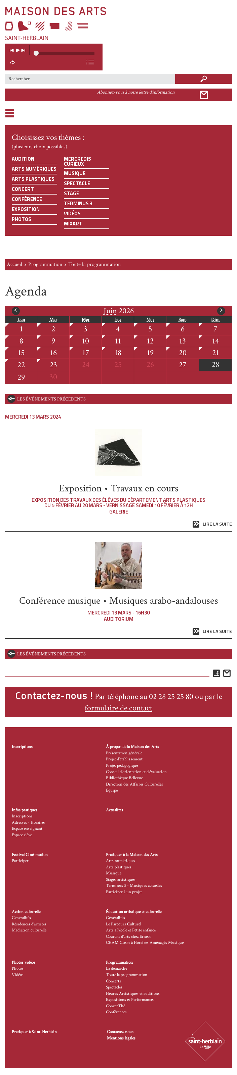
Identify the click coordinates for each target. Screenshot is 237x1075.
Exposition (26, 209)
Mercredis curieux (77, 161)
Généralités (21, 918)
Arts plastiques (33, 178)
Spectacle (77, 183)
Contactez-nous (120, 1032)
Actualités (114, 810)
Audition (23, 158)
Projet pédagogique (122, 765)
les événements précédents (51, 399)
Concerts (113, 981)
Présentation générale (124, 753)
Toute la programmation (126, 975)
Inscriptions (22, 747)
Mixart (73, 223)
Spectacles (114, 987)
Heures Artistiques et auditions (133, 994)
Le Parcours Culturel (123, 924)
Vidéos (72, 213)
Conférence (27, 199)
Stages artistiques (120, 879)
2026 (119, 311)
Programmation (45, 264)
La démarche (116, 968)
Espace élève (22, 835)
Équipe (112, 790)
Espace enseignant (27, 828)
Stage (71, 193)
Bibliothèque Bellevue (124, 778)
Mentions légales (121, 1038)
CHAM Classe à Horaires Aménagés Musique (145, 943)
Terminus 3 (78, 203)
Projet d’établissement (124, 759)
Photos (21, 219)
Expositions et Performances (130, 1000)
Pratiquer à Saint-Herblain (34, 1032)
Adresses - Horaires (28, 822)
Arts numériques (34, 168)
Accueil (14, 264)
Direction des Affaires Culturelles (134, 784)
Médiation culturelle (29, 930)
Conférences (116, 1012)
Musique (74, 173)
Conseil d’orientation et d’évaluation (136, 772)
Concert (23, 189)
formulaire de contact (118, 708)
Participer (20, 861)
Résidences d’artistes (29, 924)
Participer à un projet (124, 892)
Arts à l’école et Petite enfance (131, 930)
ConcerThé (115, 1006)
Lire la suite (217, 524)
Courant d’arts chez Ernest (128, 936)
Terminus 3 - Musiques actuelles (134, 886)
